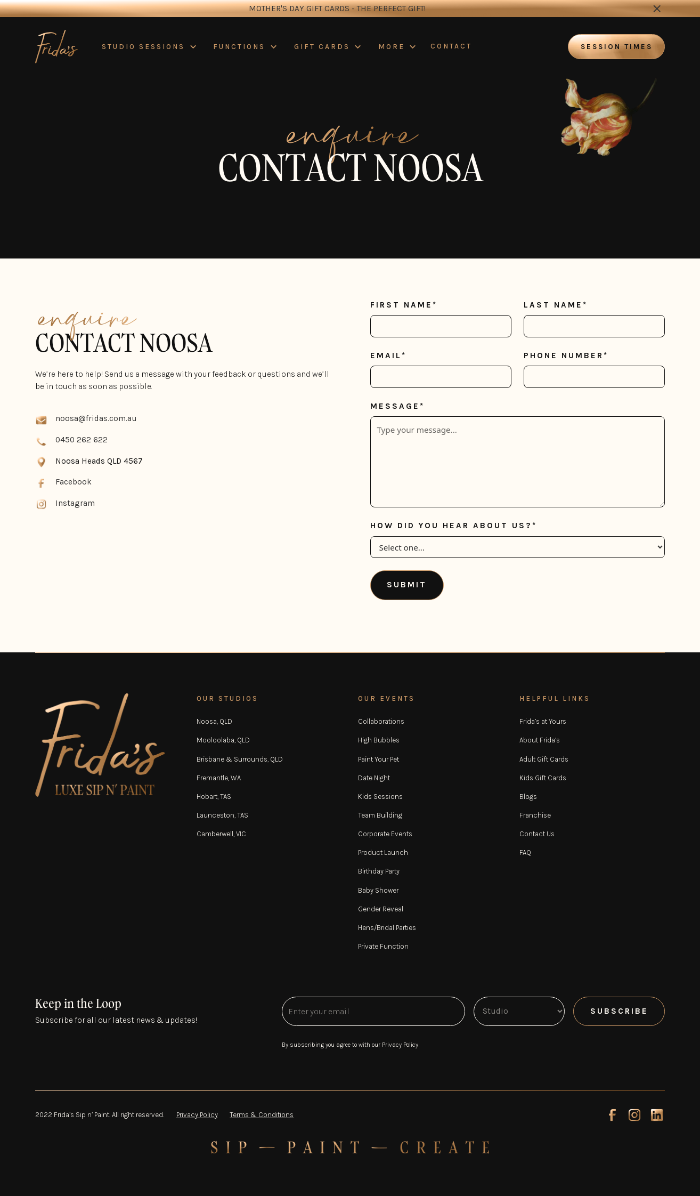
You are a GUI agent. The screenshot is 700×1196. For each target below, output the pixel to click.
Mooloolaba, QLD (223, 740)
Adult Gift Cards (543, 759)
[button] (149, 46)
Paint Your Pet (378, 759)
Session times (617, 47)
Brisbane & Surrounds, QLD (240, 759)
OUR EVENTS (386, 698)
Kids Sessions (380, 797)
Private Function (383, 946)
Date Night (374, 778)
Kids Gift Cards (542, 778)
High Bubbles (379, 740)
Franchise (535, 815)
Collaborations (381, 721)
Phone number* (566, 355)
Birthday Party (379, 871)
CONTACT (451, 46)
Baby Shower (378, 890)
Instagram (75, 503)
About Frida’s (539, 740)
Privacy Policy (197, 1115)
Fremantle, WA (219, 778)
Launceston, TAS (222, 815)
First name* (403, 305)
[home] (56, 47)
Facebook (73, 482)
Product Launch (383, 852)
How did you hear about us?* (453, 525)
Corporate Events (385, 834)
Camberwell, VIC (221, 834)
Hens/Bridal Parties (387, 928)
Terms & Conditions (262, 1115)
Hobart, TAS (214, 797)
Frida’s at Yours (542, 721)
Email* (388, 355)
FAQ (525, 852)
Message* (397, 406)
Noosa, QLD (214, 721)
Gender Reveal (380, 909)
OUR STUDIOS (227, 698)
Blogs (528, 797)
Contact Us (537, 834)
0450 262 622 (81, 440)
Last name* (556, 305)
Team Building (380, 815)
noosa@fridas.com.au (96, 418)
